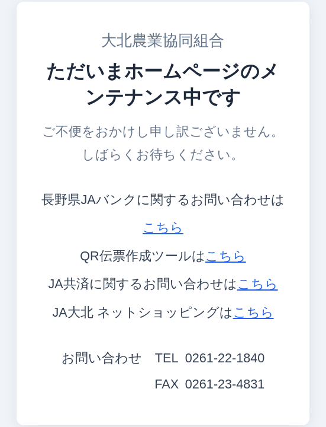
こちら (163, 227)
